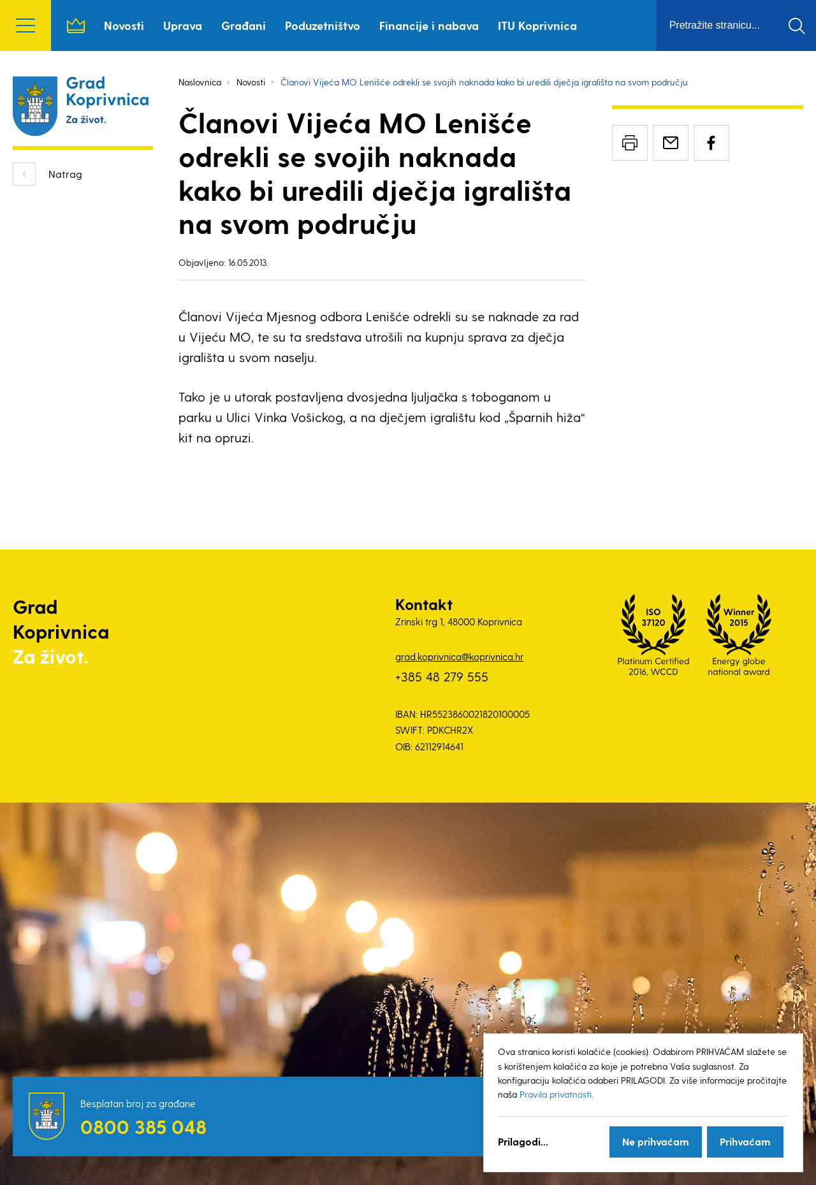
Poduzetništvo (322, 25)
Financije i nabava (429, 25)
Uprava (182, 25)
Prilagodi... (523, 1141)
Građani (243, 25)
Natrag (65, 174)
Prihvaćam (745, 1141)
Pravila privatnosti (556, 1094)
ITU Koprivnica (537, 25)
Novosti (124, 25)
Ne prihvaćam (655, 1141)
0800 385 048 (143, 1126)
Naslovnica (76, 25)
